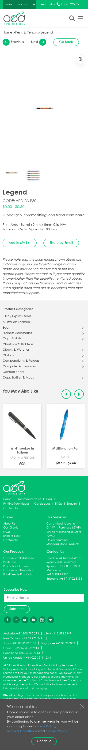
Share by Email (61, 242)
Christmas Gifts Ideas (18, 344)
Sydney (51, 566)
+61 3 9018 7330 (57, 574)
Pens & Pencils (26, 32)
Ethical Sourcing (57, 540)
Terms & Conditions (22, 731)
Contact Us (10, 508)
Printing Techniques (16, 503)
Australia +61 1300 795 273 (21, 633)
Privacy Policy (44, 726)
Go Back (66, 42)
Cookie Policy (56, 731)
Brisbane (52, 579)
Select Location (17, 4)
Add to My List (20, 242)
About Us (9, 523)
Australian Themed (16, 322)
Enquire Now (11, 536)
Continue (44, 741)
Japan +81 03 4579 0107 (19, 643)
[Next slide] (79, 394)
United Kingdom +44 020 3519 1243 (27, 657)
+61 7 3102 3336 (71, 579)
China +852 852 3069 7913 (21, 648)
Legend (47, 32)
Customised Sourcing (60, 523)
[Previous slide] (66, 394)
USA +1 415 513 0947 (57, 633)
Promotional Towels (16, 566)
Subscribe (17, 609)
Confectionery (13, 372)
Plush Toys (9, 562)
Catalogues (42, 503)
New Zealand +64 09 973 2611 (23, 638)
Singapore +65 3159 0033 (58, 643)
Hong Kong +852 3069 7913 (21, 653)
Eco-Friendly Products (17, 574)
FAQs (58, 503)
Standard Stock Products (62, 544)
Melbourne (53, 570)
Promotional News (28, 499)
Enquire (72, 503)
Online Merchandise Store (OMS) (63, 534)
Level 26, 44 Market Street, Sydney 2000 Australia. (64, 560)
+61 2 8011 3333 (69, 566)
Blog (49, 499)
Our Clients (10, 527)
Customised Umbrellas (18, 570)
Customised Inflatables (18, 558)
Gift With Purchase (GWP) (63, 527)
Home (7, 32)
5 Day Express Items (17, 316)
